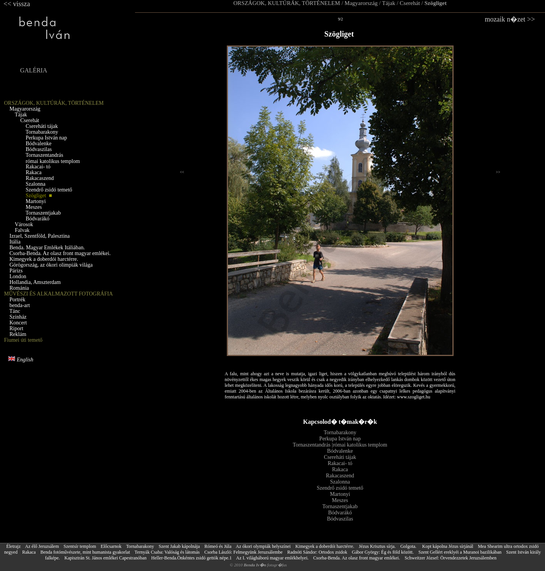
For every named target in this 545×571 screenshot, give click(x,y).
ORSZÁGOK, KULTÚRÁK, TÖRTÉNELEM (286, 3)
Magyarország (361, 3)
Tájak (388, 3)
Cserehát (410, 3)
